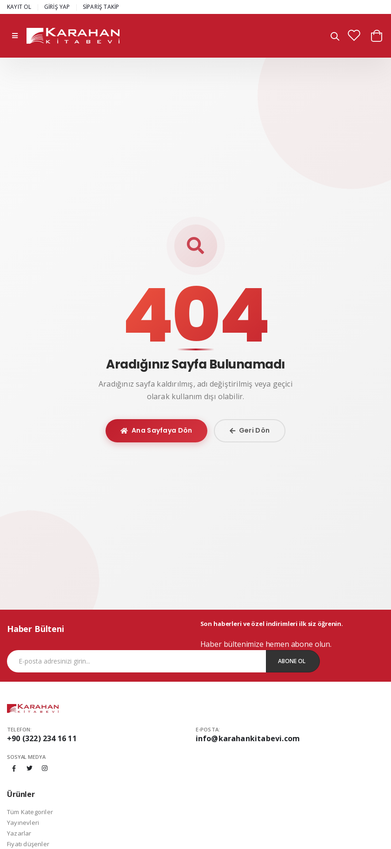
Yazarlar (19, 833)
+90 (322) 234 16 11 (42, 738)
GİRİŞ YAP (57, 7)
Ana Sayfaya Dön (156, 430)
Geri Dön (250, 430)
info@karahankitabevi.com (248, 738)
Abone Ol (291, 661)
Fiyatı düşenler (28, 844)
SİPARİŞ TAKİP (101, 7)
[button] (335, 37)
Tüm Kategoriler (30, 812)
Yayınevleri (23, 822)
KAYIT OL (19, 7)
